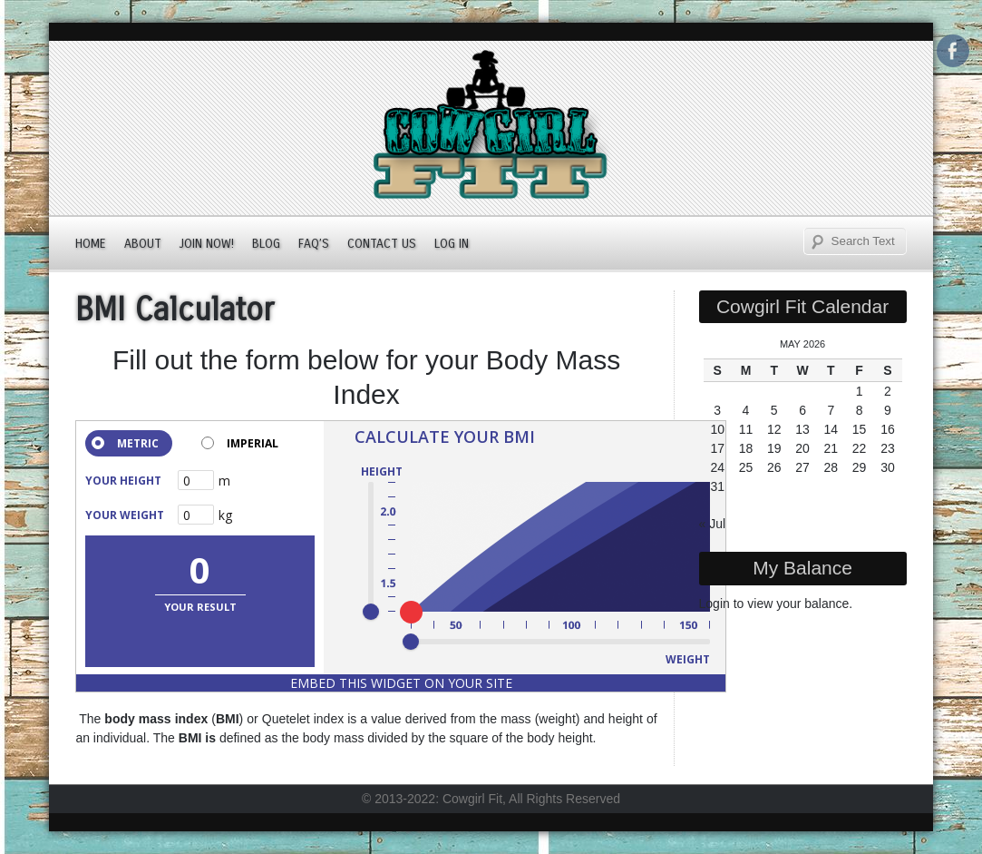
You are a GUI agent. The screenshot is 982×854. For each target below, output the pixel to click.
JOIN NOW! (207, 243)
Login (714, 603)
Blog (266, 243)
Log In (451, 243)
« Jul (712, 523)
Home (90, 243)
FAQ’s (313, 243)
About (142, 243)
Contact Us (381, 243)
